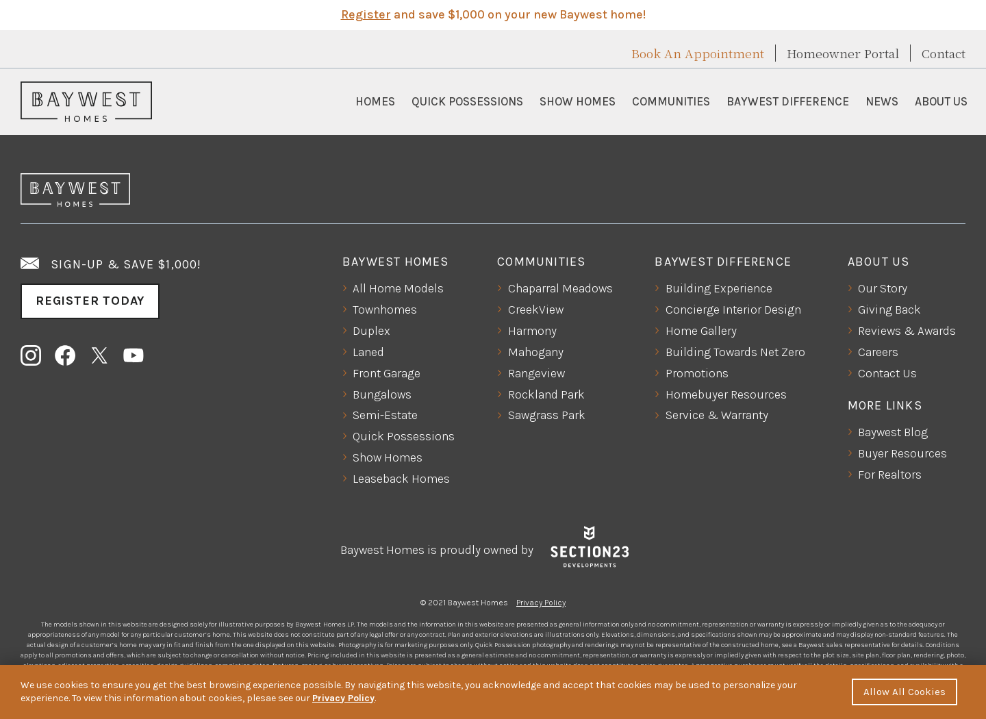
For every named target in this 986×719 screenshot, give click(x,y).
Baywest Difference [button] (787, 101)
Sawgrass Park (546, 415)
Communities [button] (671, 101)
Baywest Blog (893, 432)
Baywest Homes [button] (395, 261)
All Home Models (398, 288)
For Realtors (890, 474)
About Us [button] (879, 261)
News (881, 101)
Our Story (882, 288)
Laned (368, 352)
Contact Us (887, 373)
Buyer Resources (902, 453)
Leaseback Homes (401, 478)
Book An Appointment (697, 53)
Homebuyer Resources (726, 394)
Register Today (90, 300)
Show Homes (578, 101)
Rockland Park (546, 394)
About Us (941, 101)
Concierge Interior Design (733, 309)
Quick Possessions (467, 101)
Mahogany (536, 352)
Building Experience (719, 288)
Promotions (697, 373)
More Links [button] (885, 405)
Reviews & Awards (907, 331)
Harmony (532, 331)
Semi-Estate (385, 415)
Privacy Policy (541, 602)
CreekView (536, 309)
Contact (943, 53)
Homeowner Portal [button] (843, 53)
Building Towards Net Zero (735, 352)
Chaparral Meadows (560, 288)
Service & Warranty (717, 415)
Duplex (371, 331)
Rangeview (536, 373)
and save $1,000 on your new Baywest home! (493, 14)
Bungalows (382, 394)
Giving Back (889, 309)
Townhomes (385, 309)
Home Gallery (701, 331)
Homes (375, 101)
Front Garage (386, 373)
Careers (878, 352)
